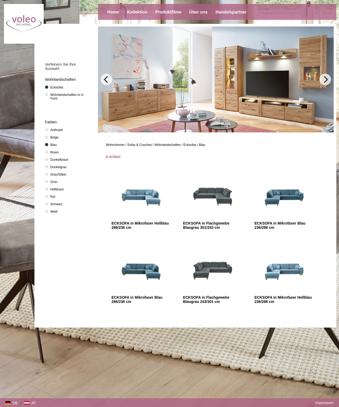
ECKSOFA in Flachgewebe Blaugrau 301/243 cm (206, 225)
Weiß (54, 211)
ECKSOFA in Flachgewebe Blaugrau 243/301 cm (206, 299)
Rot (52, 197)
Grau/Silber (58, 174)
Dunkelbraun (59, 160)
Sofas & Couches (139, 145)
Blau (202, 145)
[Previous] (106, 79)
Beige (54, 137)
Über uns (198, 12)
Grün (53, 182)
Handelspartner (231, 12)
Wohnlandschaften (167, 145)
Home (113, 12)
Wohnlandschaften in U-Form (67, 96)
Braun (54, 152)
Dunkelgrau (58, 167)
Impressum (324, 403)
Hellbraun (57, 189)
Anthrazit (56, 130)
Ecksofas (189, 145)
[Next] (325, 79)
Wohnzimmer (115, 145)
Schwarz (56, 204)
